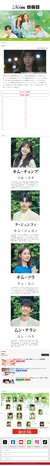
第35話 (2, 105)
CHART (40, 39)
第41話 (2, 112)
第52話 (26, 124)
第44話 (26, 114)
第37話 (2, 107)
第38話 (26, 107)
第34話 (26, 102)
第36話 (26, 105)
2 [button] (23, 74)
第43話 (2, 114)
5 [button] (29, 74)
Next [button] (47, 61)
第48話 (26, 119)
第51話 (2, 124)
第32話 (26, 100)
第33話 (2, 102)
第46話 (26, 117)
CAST (25, 39)
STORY (10, 39)
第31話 (2, 100)
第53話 (2, 126)
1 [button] (20, 74)
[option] (25, 61)
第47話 (2, 119)
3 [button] (25, 74)
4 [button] (27, 74)
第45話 (2, 117)
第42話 (26, 112)
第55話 (2, 129)
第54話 (26, 126)
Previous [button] (3, 61)
